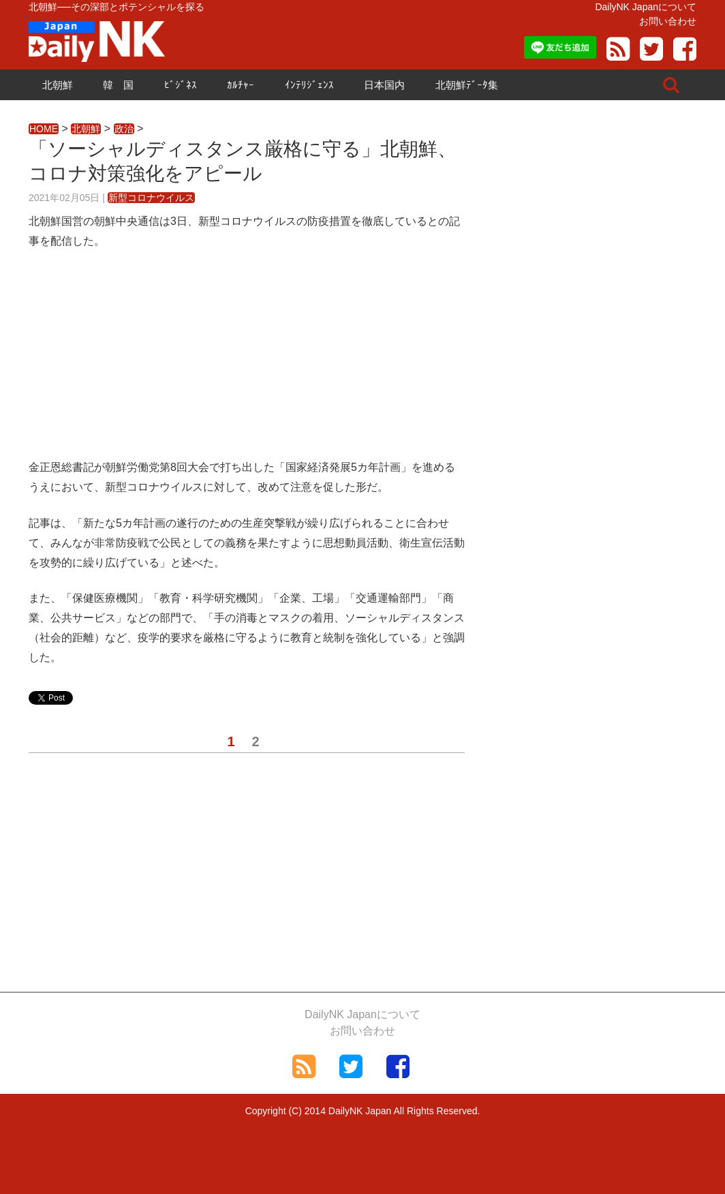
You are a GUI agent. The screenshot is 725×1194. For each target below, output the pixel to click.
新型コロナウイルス (151, 197)
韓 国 (118, 85)
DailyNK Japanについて (645, 6)
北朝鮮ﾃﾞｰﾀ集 (466, 85)
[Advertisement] (247, 362)
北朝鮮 (57, 85)
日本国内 (384, 85)
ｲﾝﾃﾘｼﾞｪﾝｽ (309, 85)
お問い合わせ (667, 21)
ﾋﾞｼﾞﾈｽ (180, 85)
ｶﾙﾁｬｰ (240, 85)
